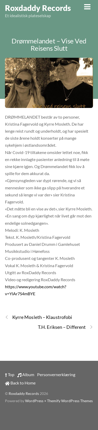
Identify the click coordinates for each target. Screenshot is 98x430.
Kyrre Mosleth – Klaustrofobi (38, 317)
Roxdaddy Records (24, 394)
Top (9, 374)
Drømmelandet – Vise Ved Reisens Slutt (48, 44)
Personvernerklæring (56, 374)
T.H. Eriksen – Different (65, 327)
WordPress (34, 401)
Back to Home (20, 382)
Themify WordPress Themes (70, 401)
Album (25, 374)
